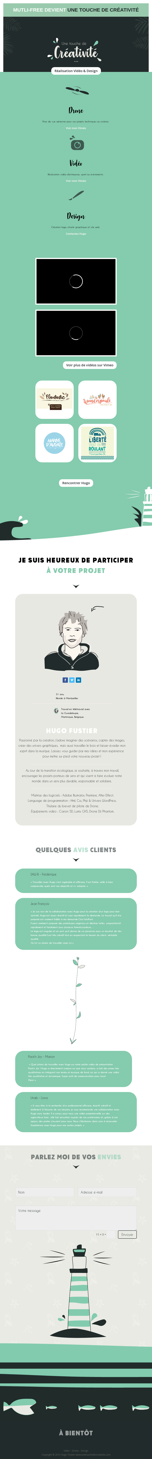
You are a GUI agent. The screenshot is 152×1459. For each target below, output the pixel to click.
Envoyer (127, 1234)
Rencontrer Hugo (76, 483)
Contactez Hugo (76, 233)
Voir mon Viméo (76, 128)
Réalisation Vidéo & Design (76, 71)
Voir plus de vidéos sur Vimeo (89, 365)
